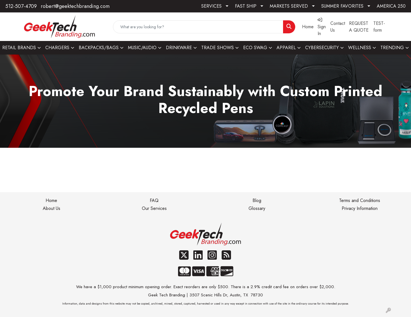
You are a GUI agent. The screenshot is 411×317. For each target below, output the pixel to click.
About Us (51, 208)
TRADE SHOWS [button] (217, 47)
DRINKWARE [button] (179, 47)
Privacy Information (360, 208)
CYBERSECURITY (322, 47)
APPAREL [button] (286, 47)
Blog (256, 200)
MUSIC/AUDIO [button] (142, 47)
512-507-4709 (21, 6)
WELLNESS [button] (359, 47)
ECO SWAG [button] (255, 47)
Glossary (257, 208)
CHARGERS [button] (57, 47)
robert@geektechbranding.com (75, 6)
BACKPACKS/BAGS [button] (99, 47)
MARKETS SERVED (289, 6)
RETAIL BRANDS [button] (19, 47)
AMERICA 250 (391, 6)
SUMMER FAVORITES (342, 6)
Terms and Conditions (359, 200)
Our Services (154, 208)
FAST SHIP (245, 6)
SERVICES (211, 6)
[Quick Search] (198, 26)
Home (51, 200)
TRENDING (392, 47)
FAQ (154, 200)
